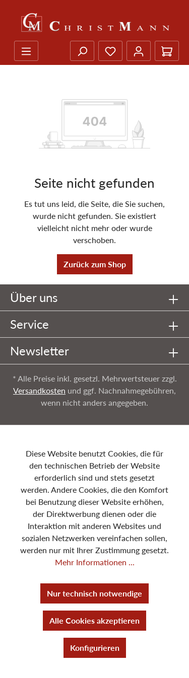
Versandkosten (39, 390)
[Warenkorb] (167, 51)
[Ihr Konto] (139, 51)
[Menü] (26, 51)
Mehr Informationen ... (95, 562)
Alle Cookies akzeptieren (94, 620)
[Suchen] (82, 51)
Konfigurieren (94, 647)
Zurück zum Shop (95, 264)
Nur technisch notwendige (94, 593)
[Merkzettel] (110, 51)
